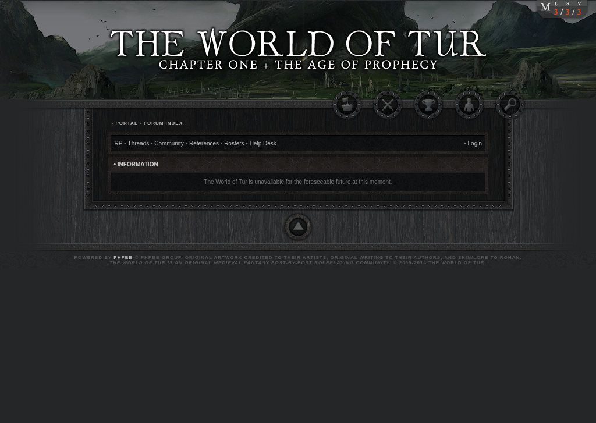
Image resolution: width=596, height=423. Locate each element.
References (204, 143)
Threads (139, 143)
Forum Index (163, 123)
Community (169, 143)
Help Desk (263, 143)
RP (119, 143)
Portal (126, 123)
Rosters (234, 143)
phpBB (123, 257)
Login (475, 143)
